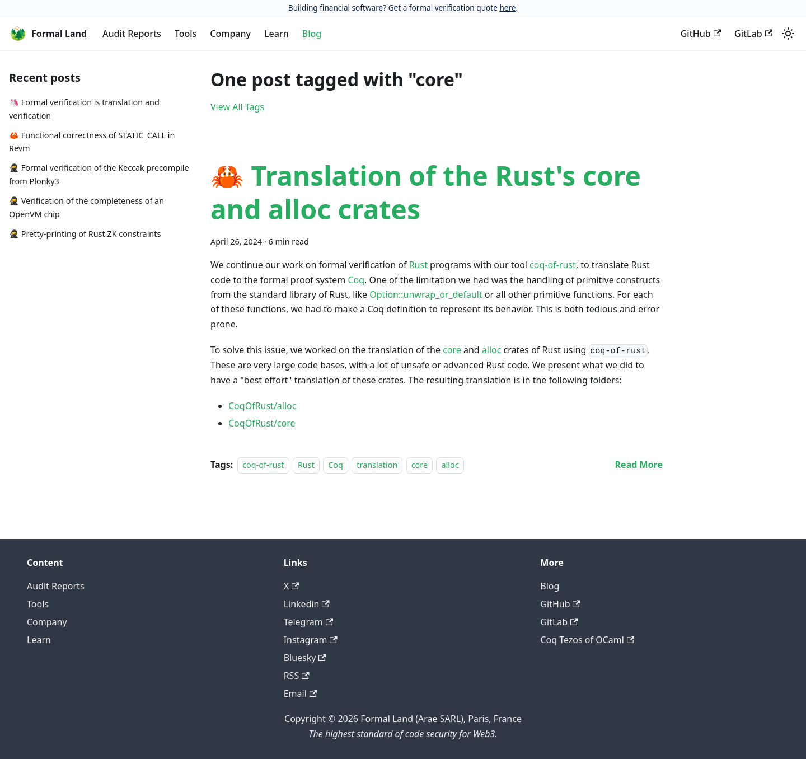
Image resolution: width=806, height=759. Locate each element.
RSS (297, 675)
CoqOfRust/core (262, 423)
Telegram (308, 622)
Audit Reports (131, 33)
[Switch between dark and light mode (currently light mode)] (788, 34)
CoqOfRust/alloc (262, 406)
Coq (356, 280)
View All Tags (237, 107)
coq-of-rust (552, 265)
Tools (186, 33)
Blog (311, 33)
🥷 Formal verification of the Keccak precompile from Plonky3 (99, 174)
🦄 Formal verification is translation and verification (84, 109)
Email (300, 693)
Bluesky (305, 658)
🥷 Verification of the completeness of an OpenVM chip (86, 207)
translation (377, 465)
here (507, 7)
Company (230, 33)
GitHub (701, 33)
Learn (276, 33)
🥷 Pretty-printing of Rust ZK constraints (85, 233)
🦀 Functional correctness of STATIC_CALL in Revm (92, 142)
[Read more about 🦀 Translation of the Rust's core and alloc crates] (639, 464)
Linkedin (307, 604)
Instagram (311, 640)
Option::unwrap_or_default (425, 294)
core (452, 350)
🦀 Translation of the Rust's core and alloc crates (425, 192)
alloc (492, 350)
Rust (418, 265)
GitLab (753, 33)
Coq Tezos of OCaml (587, 640)
